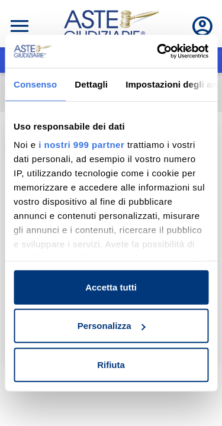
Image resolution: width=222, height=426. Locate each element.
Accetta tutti (111, 287)
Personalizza (112, 326)
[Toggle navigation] (19, 26)
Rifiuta (111, 364)
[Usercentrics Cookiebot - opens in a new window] (158, 51)
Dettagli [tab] (91, 84)
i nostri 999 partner (81, 145)
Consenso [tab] (35, 84)
